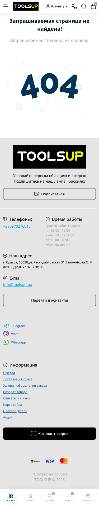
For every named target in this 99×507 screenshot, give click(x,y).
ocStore (61, 474)
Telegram (14, 326)
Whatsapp (14, 342)
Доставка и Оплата (17, 379)
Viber (11, 334)
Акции (7, 417)
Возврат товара (15, 392)
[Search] (84, 6)
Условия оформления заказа (25, 385)
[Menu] (5, 6)
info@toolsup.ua (17, 284)
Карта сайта (12, 404)
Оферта (9, 373)
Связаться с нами (16, 398)
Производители (15, 411)
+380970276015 (17, 226)
